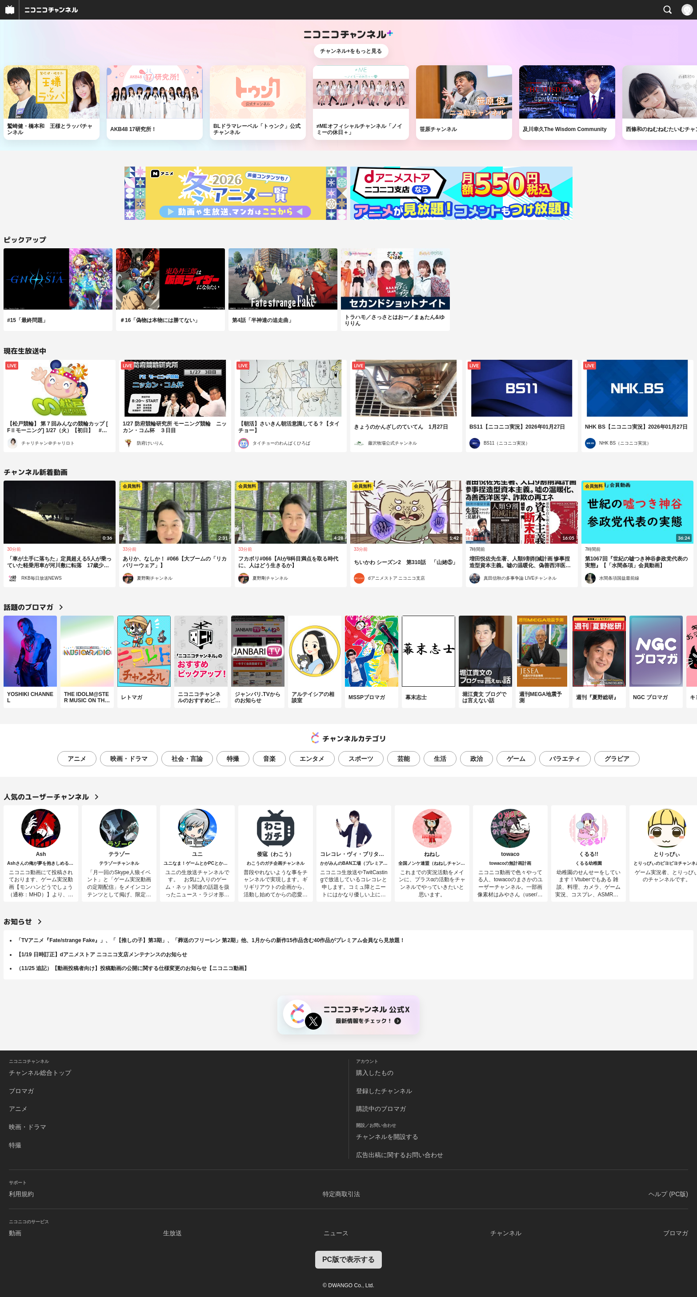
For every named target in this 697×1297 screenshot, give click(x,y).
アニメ (77, 758)
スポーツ (360, 758)
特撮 (233, 758)
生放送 (172, 1233)
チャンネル (505, 1233)
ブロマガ (21, 1090)
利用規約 (21, 1194)
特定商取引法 (341, 1194)
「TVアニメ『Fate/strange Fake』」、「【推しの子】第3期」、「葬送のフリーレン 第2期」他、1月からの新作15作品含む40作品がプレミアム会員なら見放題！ (210, 940)
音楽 (269, 758)
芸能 (403, 758)
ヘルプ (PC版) (668, 1194)
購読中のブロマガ (381, 1108)
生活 (440, 758)
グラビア (617, 758)
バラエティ (565, 758)
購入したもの (374, 1072)
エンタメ (312, 758)
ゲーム (516, 758)
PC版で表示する (348, 1259)
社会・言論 (187, 758)
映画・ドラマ (129, 758)
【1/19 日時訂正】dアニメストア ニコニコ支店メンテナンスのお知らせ (101, 954)
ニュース (336, 1233)
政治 (476, 758)
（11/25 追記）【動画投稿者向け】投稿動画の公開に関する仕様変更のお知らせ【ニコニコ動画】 (132, 968)
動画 (15, 1233)
